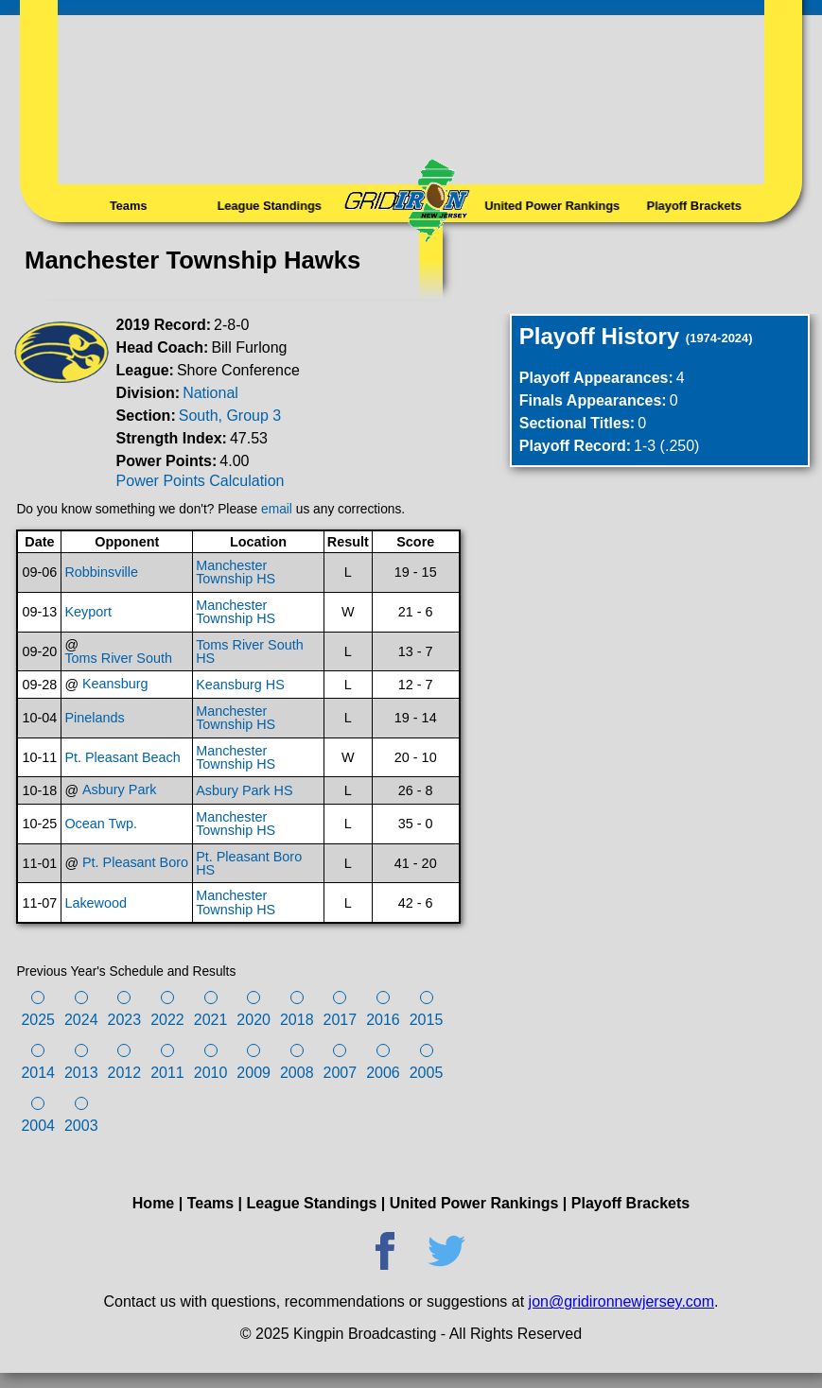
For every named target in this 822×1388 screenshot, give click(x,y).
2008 (297, 1073)
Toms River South (118, 658)
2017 (341, 1020)
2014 (38, 1073)
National (210, 393)
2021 (211, 1020)
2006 (383, 1073)
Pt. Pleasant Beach (122, 757)
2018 (297, 1020)
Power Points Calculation (200, 481)
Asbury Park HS (244, 790)
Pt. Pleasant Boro (135, 862)
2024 (81, 1020)
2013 (81, 1073)
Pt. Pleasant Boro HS (249, 863)
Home (153, 1203)
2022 (167, 1020)
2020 (253, 1020)
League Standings (269, 206)
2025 (38, 1020)
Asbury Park (119, 789)
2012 (125, 1073)
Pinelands (94, 717)
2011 (167, 1073)
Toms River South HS (250, 652)
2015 (427, 1020)
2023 (125, 1020)
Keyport (88, 611)
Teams (129, 206)
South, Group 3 (230, 416)
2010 (211, 1073)
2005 (427, 1073)
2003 (81, 1126)
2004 (38, 1126)
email (276, 509)
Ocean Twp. (100, 823)
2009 (253, 1073)
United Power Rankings (552, 206)
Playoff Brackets (694, 206)
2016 (383, 1020)
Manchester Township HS (235, 572)
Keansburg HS (240, 684)
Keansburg (115, 683)
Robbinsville (101, 572)
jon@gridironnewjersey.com (621, 1301)
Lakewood (95, 903)
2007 (341, 1073)
